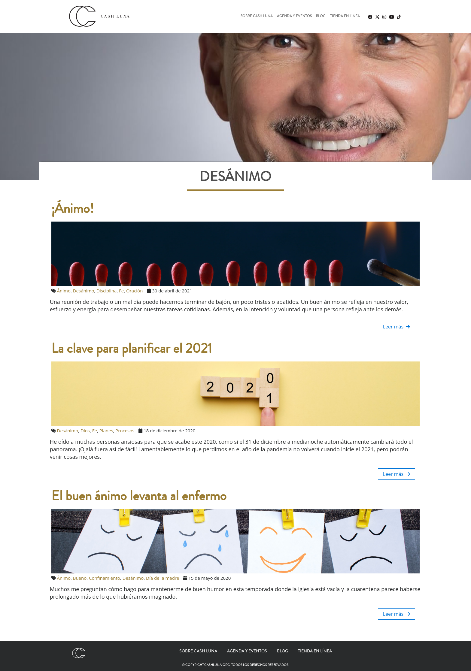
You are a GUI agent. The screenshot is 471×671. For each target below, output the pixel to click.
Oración (134, 291)
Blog (321, 16)
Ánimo (64, 291)
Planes (106, 431)
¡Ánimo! (72, 208)
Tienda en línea (345, 16)
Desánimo (83, 291)
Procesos (124, 431)
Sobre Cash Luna (257, 16)
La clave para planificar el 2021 (131, 348)
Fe (121, 291)
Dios (85, 431)
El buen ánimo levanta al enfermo (138, 496)
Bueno (80, 578)
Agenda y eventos (294, 16)
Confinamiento (104, 578)
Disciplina (106, 291)
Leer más (396, 326)
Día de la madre (162, 578)
